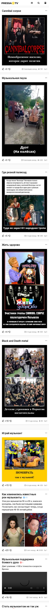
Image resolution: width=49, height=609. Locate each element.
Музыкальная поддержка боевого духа (18, 561)
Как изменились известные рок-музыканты (19, 496)
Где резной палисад (14, 172)
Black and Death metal (15, 340)
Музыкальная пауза (14, 78)
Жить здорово (11, 244)
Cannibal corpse (11, 10)
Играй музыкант (12, 433)
